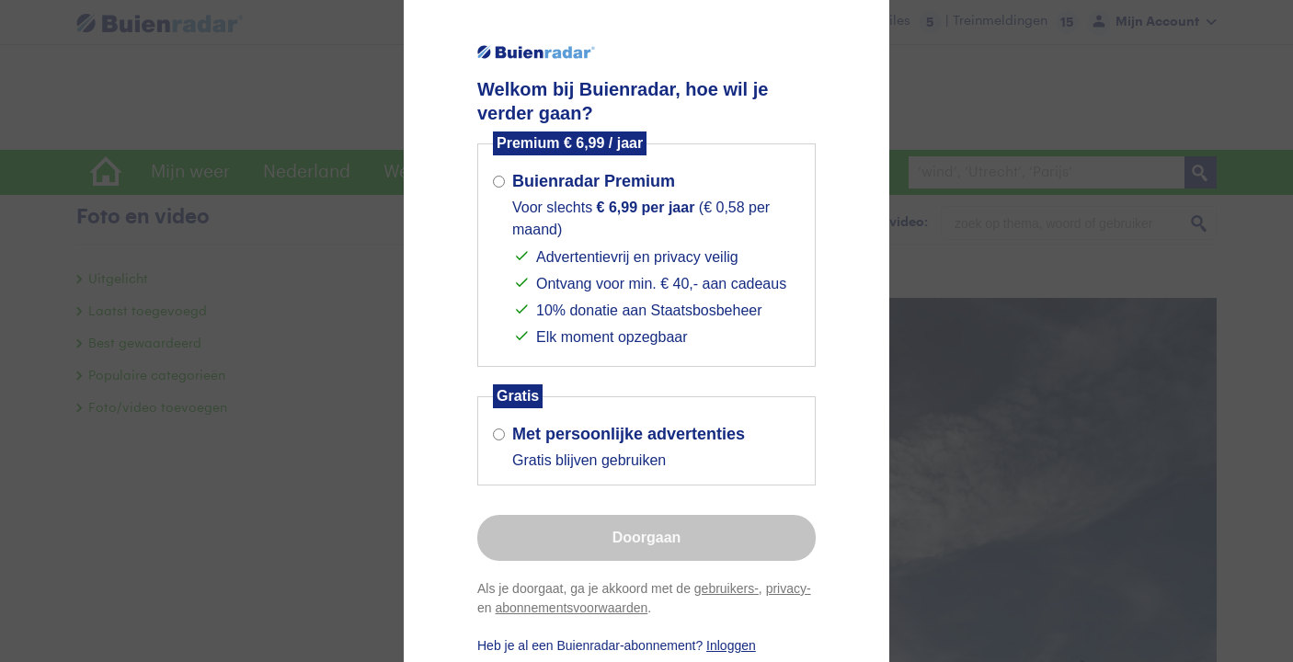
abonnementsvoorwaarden (571, 607)
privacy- (788, 588)
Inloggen (731, 645)
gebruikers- (726, 588)
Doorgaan (646, 537)
